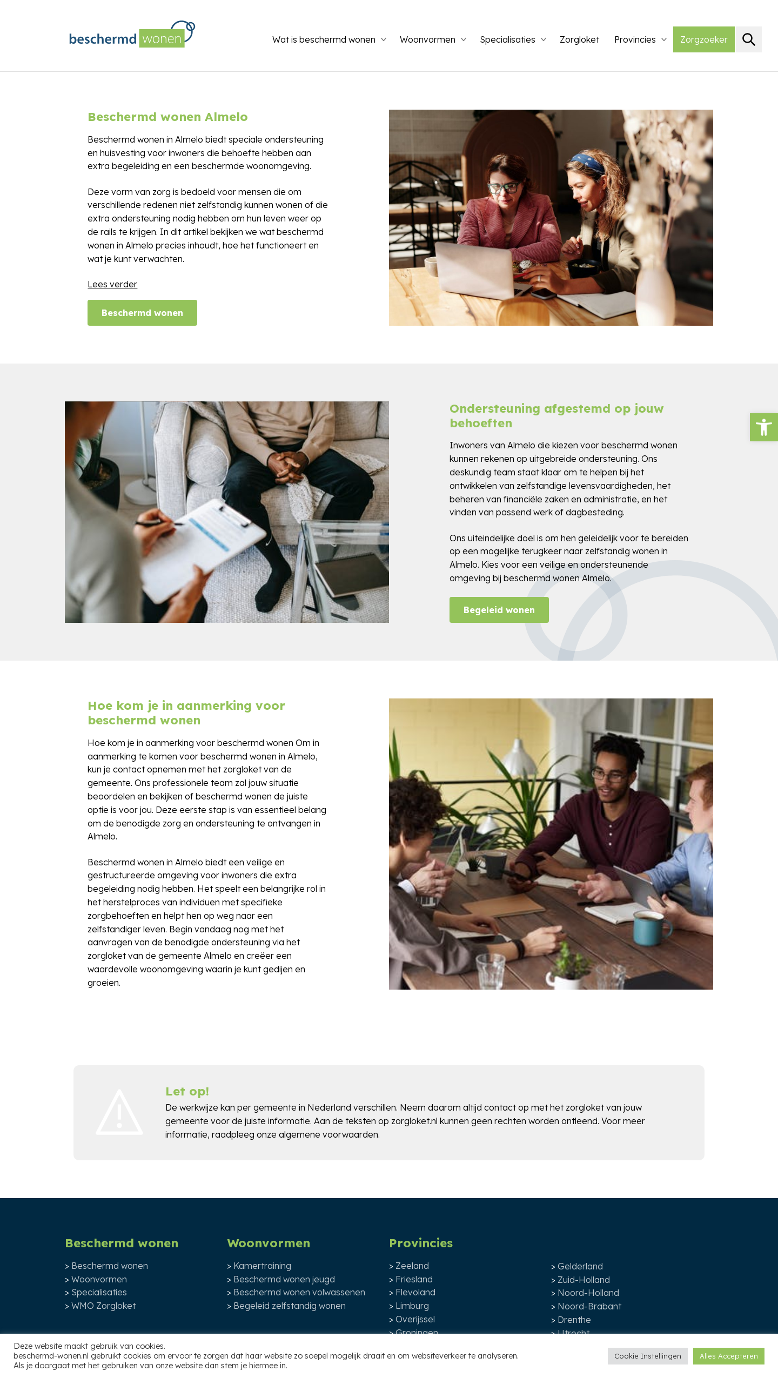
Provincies (635, 39)
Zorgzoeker (704, 39)
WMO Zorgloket (103, 1305)
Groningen (416, 1332)
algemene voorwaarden (328, 1134)
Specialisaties (507, 39)
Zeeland (412, 1265)
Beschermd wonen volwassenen (299, 1292)
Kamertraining (262, 1265)
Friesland (414, 1279)
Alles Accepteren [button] (729, 1356)
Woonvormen (427, 39)
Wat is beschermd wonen (323, 39)
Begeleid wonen (499, 609)
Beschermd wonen (142, 312)
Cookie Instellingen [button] (647, 1356)
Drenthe (574, 1319)
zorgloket (585, 1107)
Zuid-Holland (584, 1279)
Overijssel (415, 1319)
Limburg (412, 1305)
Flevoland (415, 1292)
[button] (764, 427)
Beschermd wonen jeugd (284, 1279)
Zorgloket (579, 39)
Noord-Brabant (589, 1306)
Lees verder (112, 284)
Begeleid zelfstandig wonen (289, 1305)
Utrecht (573, 1333)
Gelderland (580, 1266)
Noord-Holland (588, 1292)
